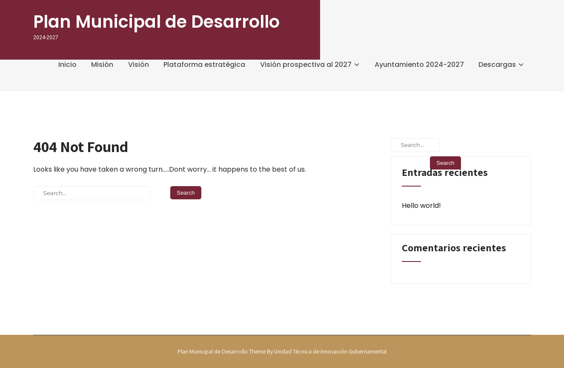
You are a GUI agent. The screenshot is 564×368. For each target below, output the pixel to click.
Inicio (67, 64)
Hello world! (421, 205)
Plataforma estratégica (204, 64)
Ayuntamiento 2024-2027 (419, 64)
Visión (138, 64)
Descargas (497, 64)
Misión (102, 64)
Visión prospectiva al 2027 (306, 64)
